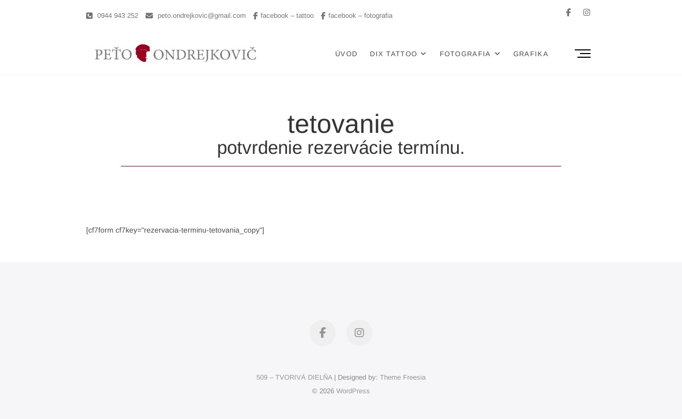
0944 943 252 (112, 15)
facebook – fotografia (356, 15)
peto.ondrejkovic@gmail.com (196, 15)
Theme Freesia (403, 377)
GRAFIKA (531, 54)
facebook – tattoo (283, 15)
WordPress (353, 391)
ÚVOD (346, 54)
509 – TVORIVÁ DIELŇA (294, 377)
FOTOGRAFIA (465, 54)
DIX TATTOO (393, 54)
